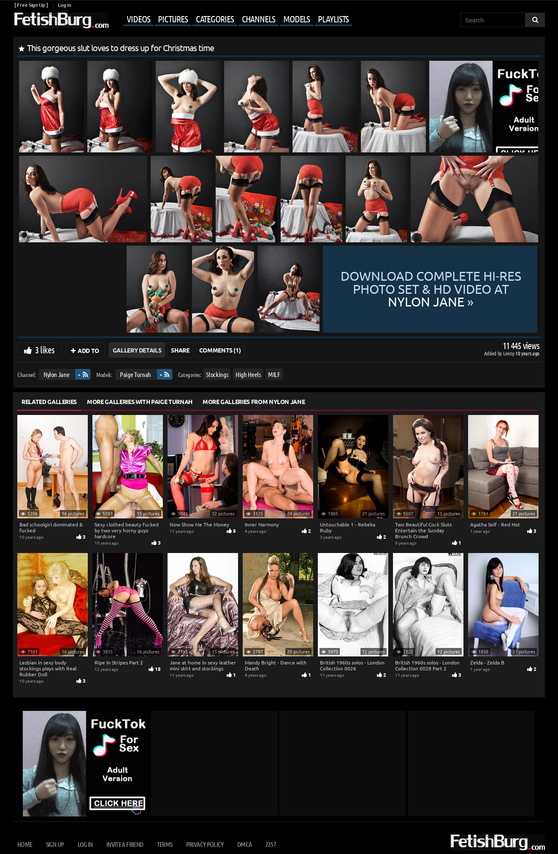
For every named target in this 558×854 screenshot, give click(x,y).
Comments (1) (220, 350)
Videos (138, 18)
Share (180, 350)
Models (296, 18)
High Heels (248, 374)
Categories (215, 18)
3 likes (44, 349)
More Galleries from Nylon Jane (254, 401)
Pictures (172, 18)
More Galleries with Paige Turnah (139, 401)
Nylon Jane (56, 374)
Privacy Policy (205, 844)
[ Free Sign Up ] (31, 4)
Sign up (55, 844)
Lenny (509, 353)
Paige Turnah (135, 374)
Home (24, 844)
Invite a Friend (124, 844)
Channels (258, 18)
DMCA (244, 844)
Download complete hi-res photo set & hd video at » (431, 289)
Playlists (333, 18)
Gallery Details (137, 350)
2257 (270, 844)
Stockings (217, 374)
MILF (274, 374)
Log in (64, 4)
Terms (165, 844)
